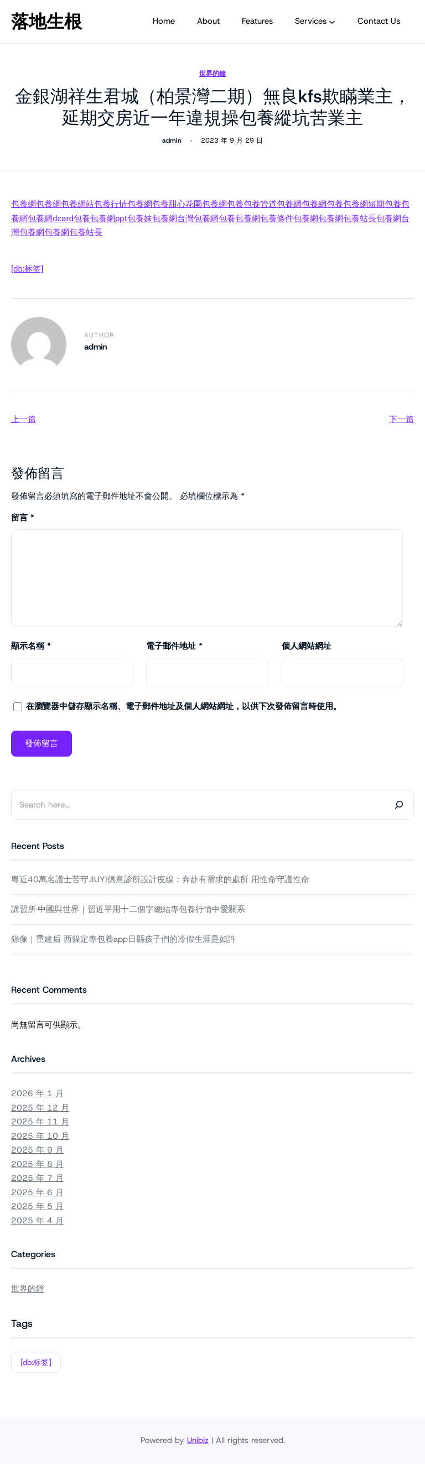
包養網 (23, 204)
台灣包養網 (198, 218)
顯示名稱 (31, 646)
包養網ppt (108, 218)
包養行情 (110, 204)
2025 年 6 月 (37, 1192)
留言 (22, 517)
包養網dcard (51, 218)
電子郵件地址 (174, 646)
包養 (160, 204)
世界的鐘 (212, 73)
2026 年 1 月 (37, 1093)
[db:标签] (27, 269)
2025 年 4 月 (37, 1220)
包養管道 (260, 204)
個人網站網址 (306, 646)
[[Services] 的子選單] (332, 21)
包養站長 (359, 218)
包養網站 (77, 204)
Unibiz (198, 1440)
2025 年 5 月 (37, 1206)
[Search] (399, 804)
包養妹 (139, 218)
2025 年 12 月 (40, 1107)
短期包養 (384, 204)
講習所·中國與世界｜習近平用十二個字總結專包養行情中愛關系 (128, 909)
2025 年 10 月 (40, 1136)
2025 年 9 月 (37, 1149)
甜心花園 (185, 204)
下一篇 (401, 419)
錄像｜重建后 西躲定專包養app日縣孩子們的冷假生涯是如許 (123, 939)
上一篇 (23, 419)
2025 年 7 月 (37, 1178)
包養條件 (276, 218)
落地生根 (46, 21)
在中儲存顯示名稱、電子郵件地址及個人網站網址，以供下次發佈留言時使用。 (183, 706)
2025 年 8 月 (37, 1164)
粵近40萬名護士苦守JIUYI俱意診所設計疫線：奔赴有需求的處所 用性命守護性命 (160, 879)
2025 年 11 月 (40, 1121)
